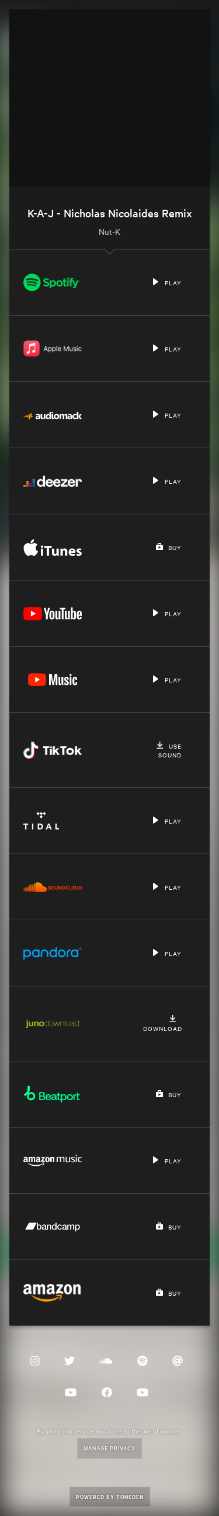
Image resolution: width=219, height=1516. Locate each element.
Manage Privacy (109, 1447)
